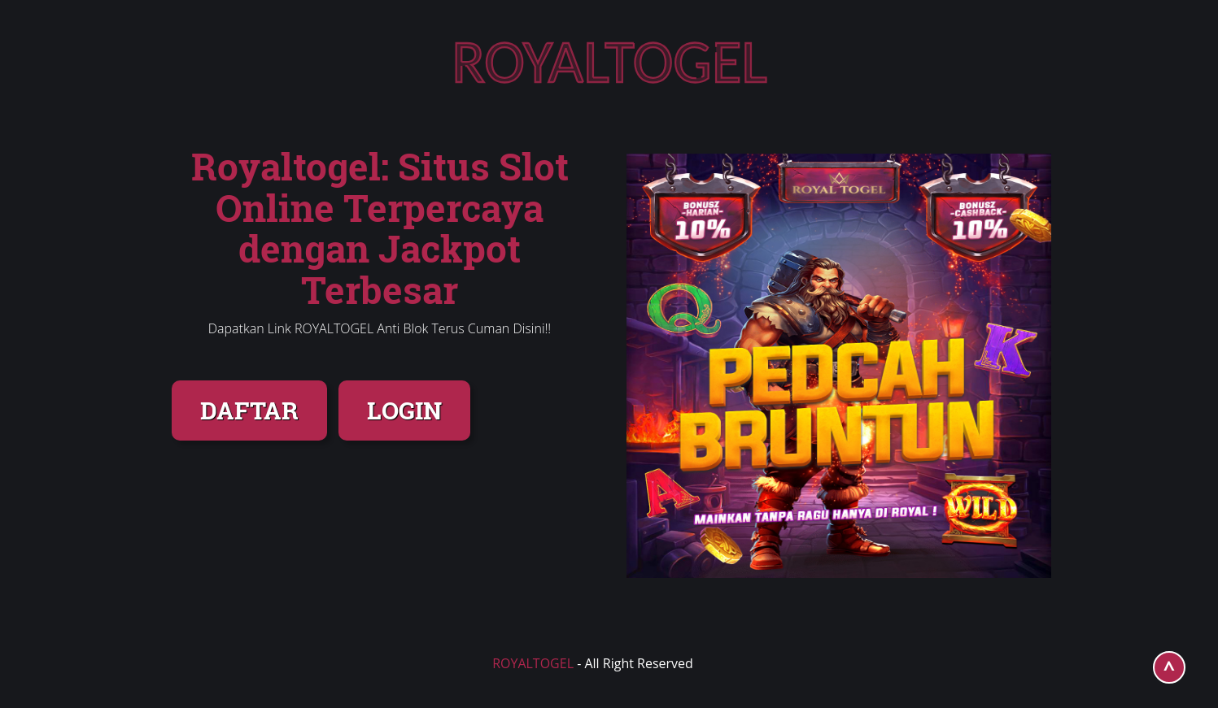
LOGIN (404, 410)
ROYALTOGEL (533, 663)
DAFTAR (249, 410)
